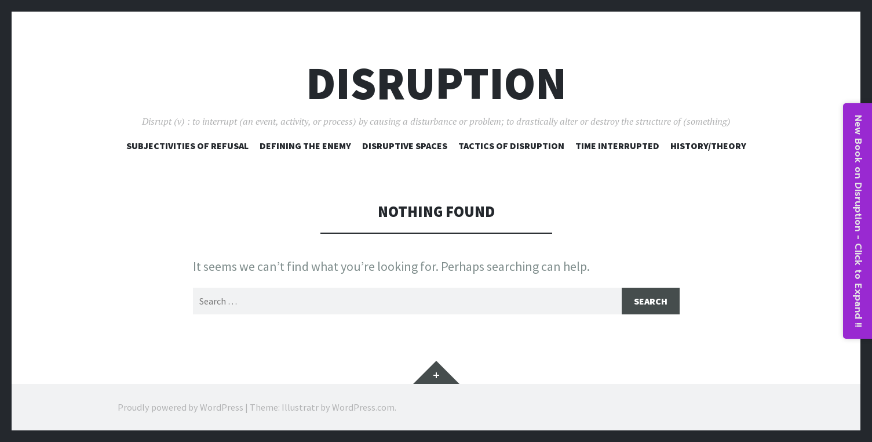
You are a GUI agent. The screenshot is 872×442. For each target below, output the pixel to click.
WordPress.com (363, 407)
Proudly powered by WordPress (180, 407)
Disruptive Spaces (404, 145)
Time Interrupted (617, 145)
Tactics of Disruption (511, 145)
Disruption (436, 83)
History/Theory (708, 145)
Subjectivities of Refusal (187, 145)
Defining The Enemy (305, 145)
